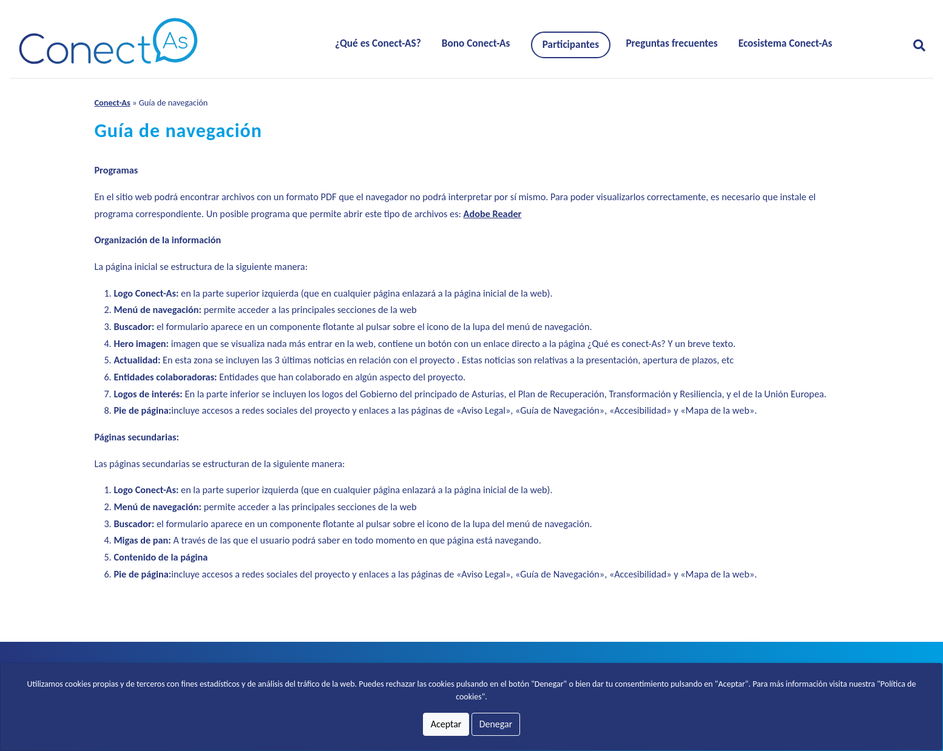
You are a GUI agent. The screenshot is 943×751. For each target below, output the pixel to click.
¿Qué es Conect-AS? (378, 43)
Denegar (496, 724)
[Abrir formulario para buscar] (914, 45)
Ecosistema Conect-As (786, 43)
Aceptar (446, 724)
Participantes (570, 44)
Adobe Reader (493, 214)
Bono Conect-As (476, 43)
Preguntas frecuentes (671, 43)
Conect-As (112, 102)
